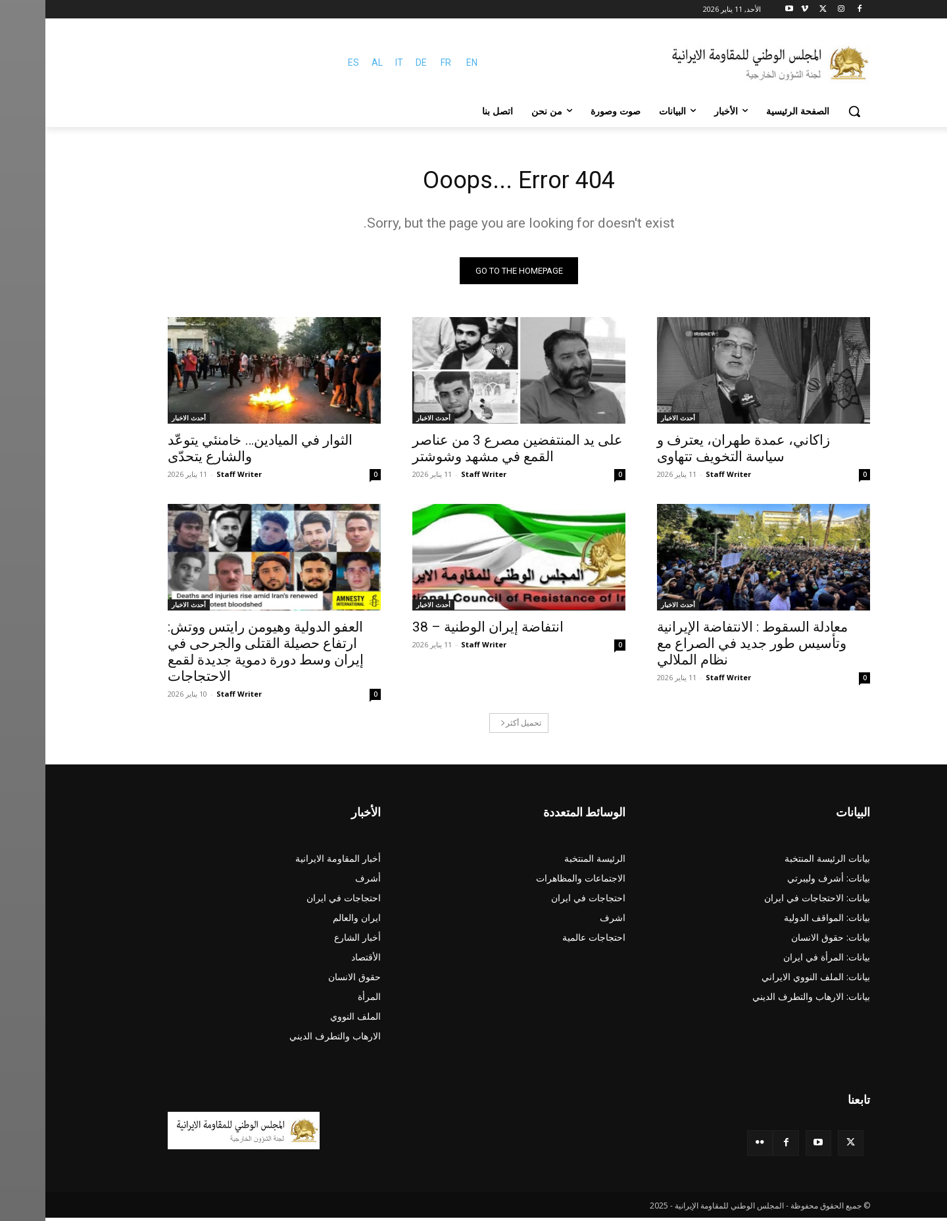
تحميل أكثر (475, 726)
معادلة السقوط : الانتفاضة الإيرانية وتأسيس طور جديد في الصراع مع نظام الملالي (707, 646)
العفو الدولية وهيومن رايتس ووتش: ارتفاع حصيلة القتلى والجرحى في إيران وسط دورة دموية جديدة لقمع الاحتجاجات (220, 654)
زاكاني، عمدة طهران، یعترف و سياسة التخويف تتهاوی (698, 452)
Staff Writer (683, 477)
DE (375, 62)
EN (426, 62)
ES (308, 62)
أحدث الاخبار (633, 421)
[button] (809, 111)
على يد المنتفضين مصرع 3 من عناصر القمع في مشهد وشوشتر (472, 452)
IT (354, 62)
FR (400, 62)
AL (331, 62)
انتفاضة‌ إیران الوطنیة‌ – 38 (442, 630)
